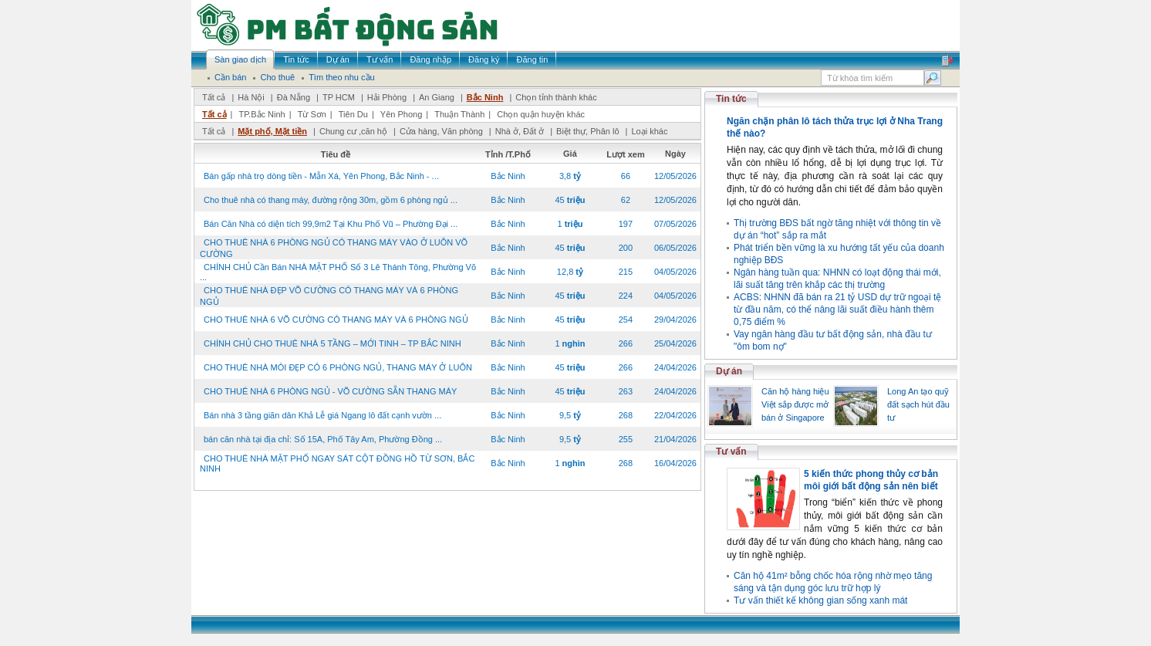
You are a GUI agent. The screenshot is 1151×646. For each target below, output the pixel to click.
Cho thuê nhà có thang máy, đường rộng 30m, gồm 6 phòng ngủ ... (330, 200)
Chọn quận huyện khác (541, 114)
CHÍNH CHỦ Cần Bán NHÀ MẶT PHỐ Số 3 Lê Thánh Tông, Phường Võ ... (338, 272)
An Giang (436, 97)
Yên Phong (401, 114)
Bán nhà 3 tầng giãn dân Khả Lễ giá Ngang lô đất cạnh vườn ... (322, 415)
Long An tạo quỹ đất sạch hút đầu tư (918, 404)
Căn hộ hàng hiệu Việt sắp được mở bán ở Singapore (795, 404)
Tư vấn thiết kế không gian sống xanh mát (820, 600)
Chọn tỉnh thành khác (555, 97)
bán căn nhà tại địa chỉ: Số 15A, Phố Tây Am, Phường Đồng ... (323, 439)
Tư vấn (731, 451)
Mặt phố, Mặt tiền (272, 131)
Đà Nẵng (293, 97)
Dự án (729, 371)
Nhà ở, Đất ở (519, 131)
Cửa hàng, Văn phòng (441, 131)
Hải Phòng (387, 97)
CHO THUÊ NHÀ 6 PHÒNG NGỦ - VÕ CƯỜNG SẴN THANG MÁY (330, 391)
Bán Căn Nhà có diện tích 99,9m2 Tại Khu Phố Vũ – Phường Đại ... (330, 223)
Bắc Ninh (485, 97)
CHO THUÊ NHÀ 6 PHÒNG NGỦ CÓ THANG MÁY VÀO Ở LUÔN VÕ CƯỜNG (333, 248)
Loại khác (649, 131)
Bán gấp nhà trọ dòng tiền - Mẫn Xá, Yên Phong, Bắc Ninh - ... (321, 176)
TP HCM (338, 97)
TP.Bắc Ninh (261, 114)
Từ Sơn (312, 114)
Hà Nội (251, 97)
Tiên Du (353, 114)
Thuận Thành (459, 114)
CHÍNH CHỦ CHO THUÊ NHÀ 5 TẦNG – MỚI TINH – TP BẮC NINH (332, 343)
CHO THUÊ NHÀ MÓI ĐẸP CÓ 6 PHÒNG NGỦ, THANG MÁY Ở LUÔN (338, 367)
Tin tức (731, 98)
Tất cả (213, 97)
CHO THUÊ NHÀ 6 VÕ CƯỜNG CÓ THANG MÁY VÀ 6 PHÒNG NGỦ (336, 319)
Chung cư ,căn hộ (353, 131)
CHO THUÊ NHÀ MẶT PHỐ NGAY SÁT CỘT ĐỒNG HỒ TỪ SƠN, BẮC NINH (337, 463)
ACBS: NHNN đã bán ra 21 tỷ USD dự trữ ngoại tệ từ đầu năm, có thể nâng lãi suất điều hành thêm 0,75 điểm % (837, 309)
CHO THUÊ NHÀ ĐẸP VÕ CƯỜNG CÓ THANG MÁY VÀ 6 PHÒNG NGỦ (329, 296)
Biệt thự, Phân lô (587, 131)
